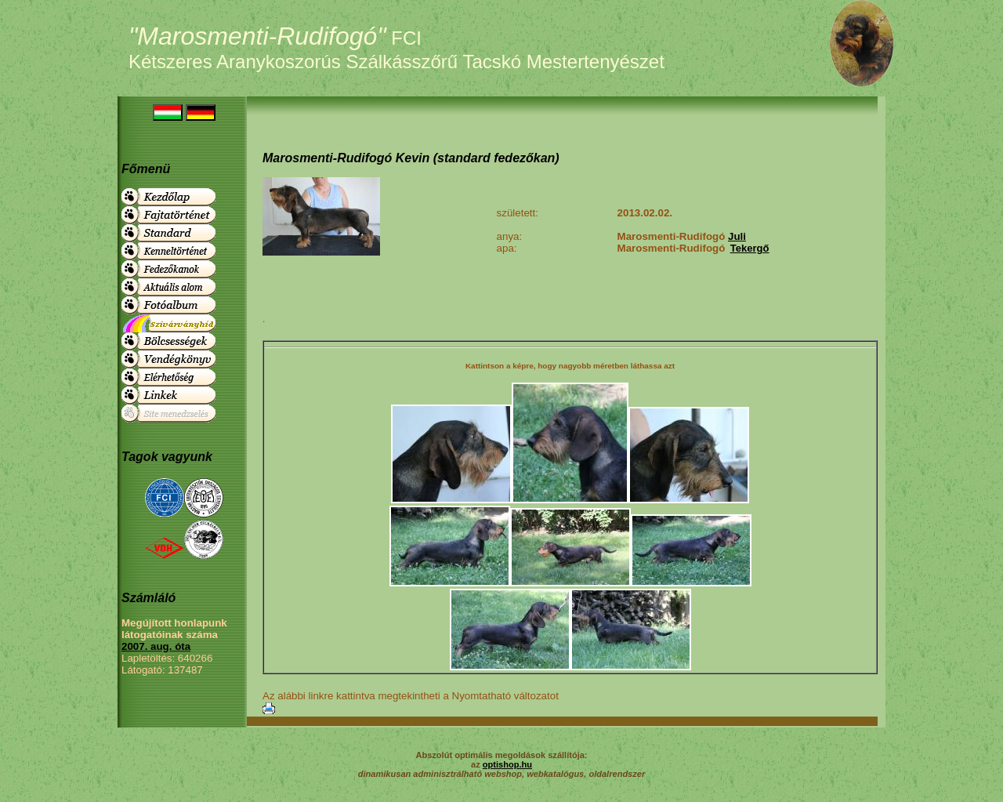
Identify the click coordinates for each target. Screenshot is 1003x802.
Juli (737, 236)
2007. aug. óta (155, 646)
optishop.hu (507, 764)
